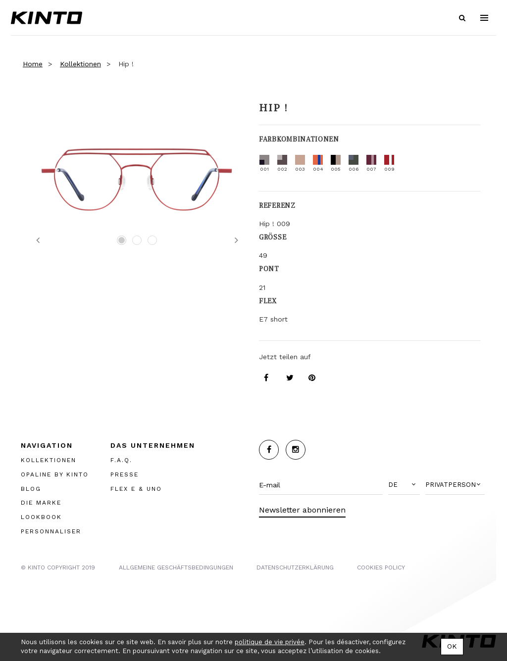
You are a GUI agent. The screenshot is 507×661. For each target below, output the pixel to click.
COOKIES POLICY (381, 567)
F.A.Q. (121, 460)
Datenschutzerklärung (295, 567)
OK (452, 646)
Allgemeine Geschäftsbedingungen (176, 567)
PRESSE (124, 474)
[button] (404, 485)
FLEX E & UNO (136, 488)
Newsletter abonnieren (302, 510)
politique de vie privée (269, 642)
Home (33, 64)
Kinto (46, 18)
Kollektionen (80, 64)
